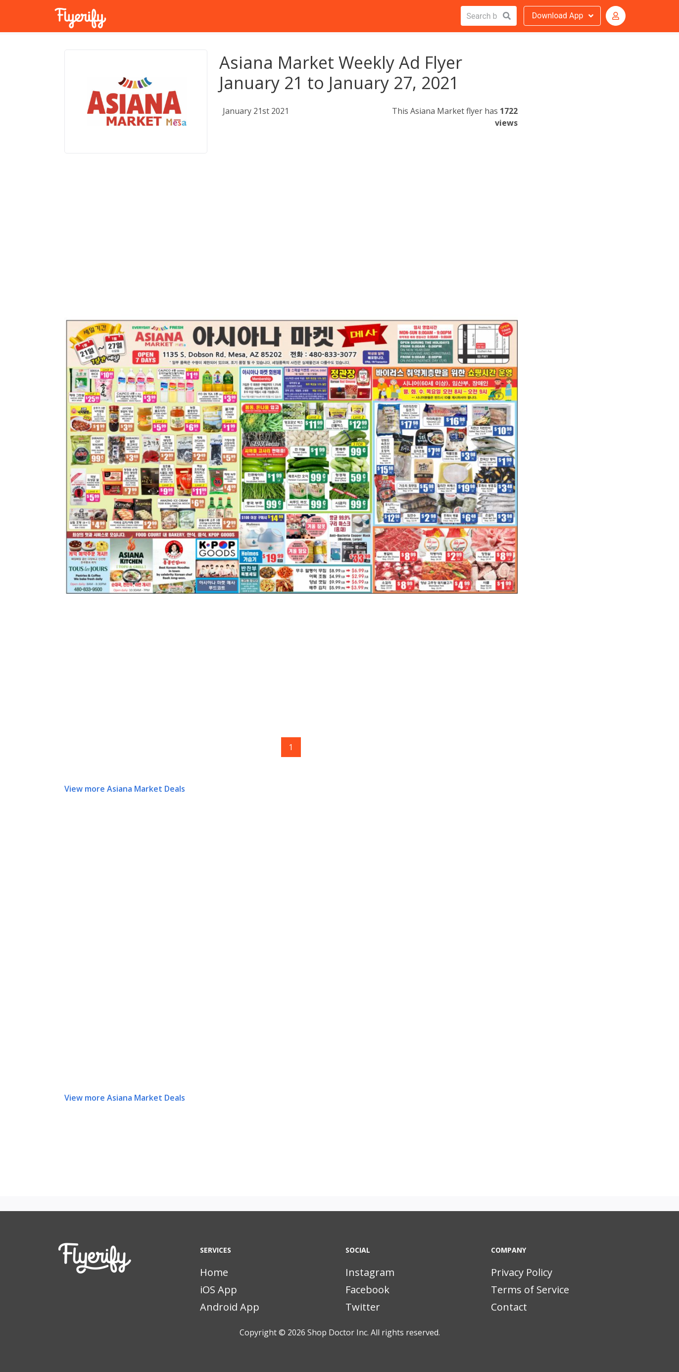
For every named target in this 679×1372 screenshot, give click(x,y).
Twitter (362, 1307)
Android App (229, 1307)
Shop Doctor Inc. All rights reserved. (373, 1332)
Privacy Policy (521, 1272)
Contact (509, 1307)
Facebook (367, 1289)
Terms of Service (530, 1289)
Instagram (369, 1272)
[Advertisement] (291, 244)
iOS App (218, 1289)
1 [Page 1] (291, 747)
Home (214, 1272)
